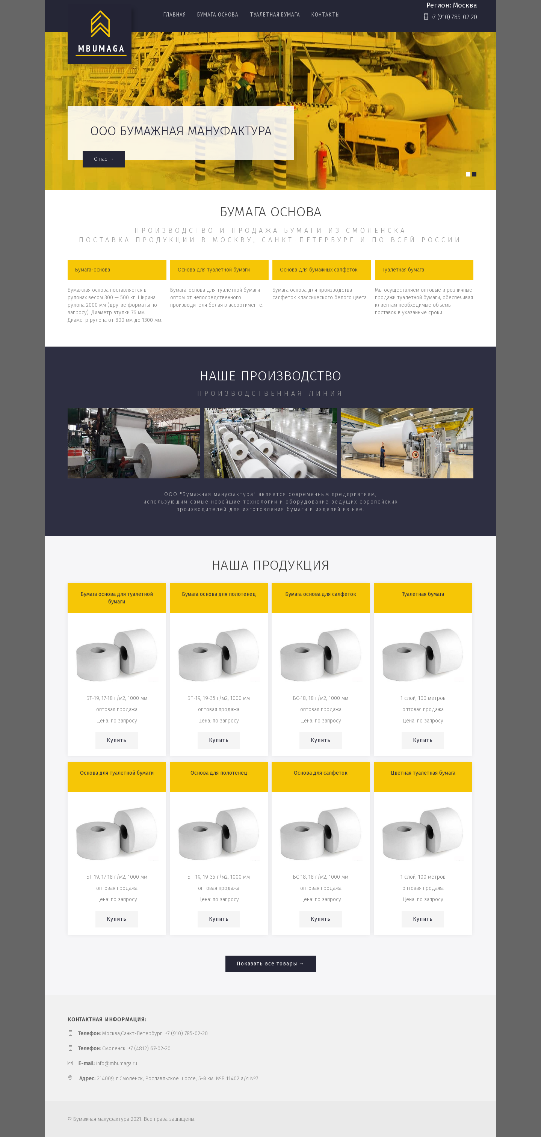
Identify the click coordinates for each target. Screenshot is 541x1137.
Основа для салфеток (321, 773)
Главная (174, 14)
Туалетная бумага (275, 14)
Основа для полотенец (218, 773)
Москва (465, 5)
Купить (117, 740)
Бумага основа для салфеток (320, 594)
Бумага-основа (92, 270)
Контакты (325, 14)
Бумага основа (218, 14)
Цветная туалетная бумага (423, 773)
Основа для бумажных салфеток (319, 270)
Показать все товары (267, 964)
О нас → (104, 159)
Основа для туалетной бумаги (214, 270)
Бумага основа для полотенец (219, 594)
